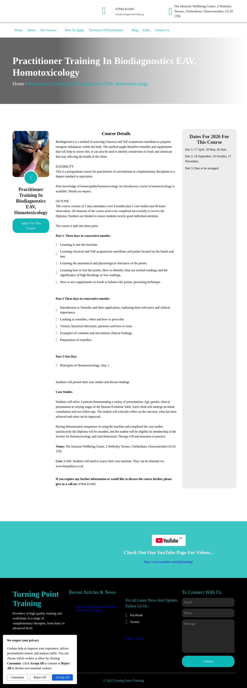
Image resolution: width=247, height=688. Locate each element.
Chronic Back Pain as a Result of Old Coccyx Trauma (97, 608)
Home (18, 83)
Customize (17, 677)
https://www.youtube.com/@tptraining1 (168, 561)
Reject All (40, 677)
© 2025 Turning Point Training (123, 680)
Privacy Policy (134, 638)
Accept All (62, 677)
